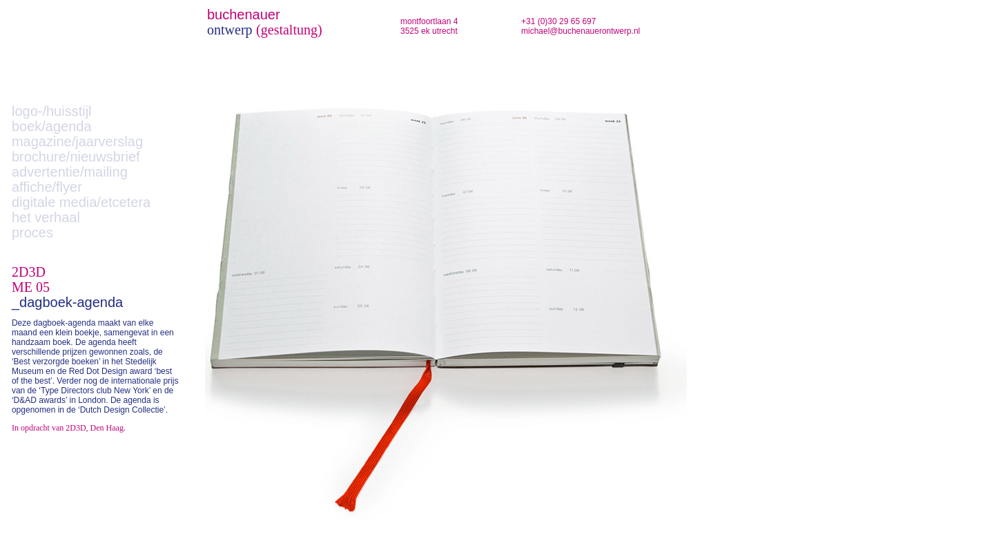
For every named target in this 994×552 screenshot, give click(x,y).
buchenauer (243, 14)
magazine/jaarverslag (77, 141)
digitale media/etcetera (81, 202)
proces (32, 232)
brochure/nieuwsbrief (76, 156)
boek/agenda (52, 126)
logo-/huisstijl (52, 111)
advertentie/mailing (70, 171)
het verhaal (46, 217)
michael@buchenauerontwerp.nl (580, 31)
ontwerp (230, 29)
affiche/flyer (47, 187)
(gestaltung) (289, 29)
